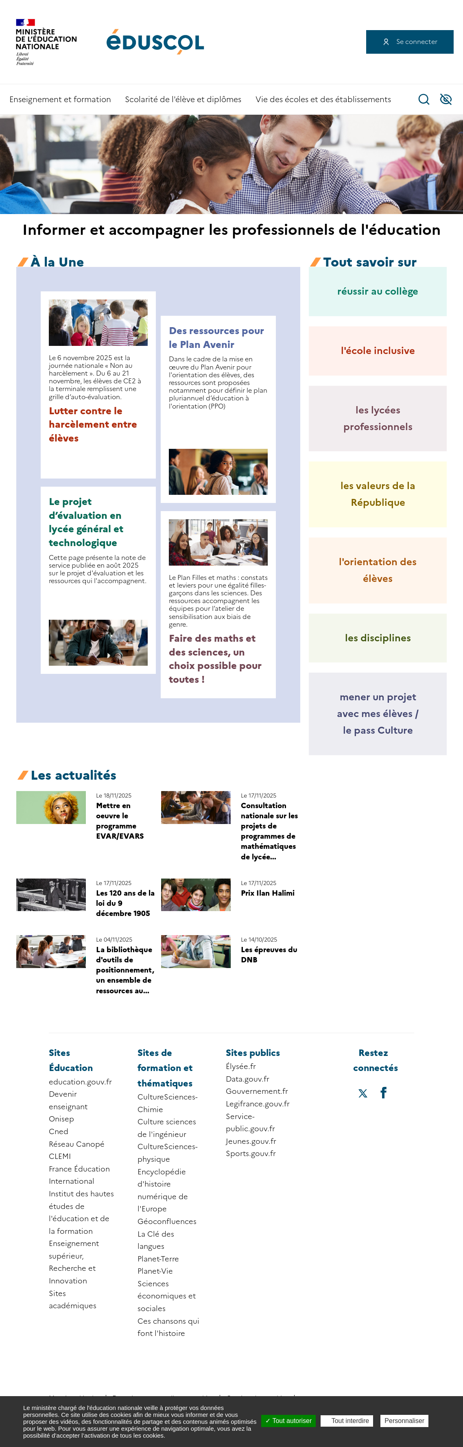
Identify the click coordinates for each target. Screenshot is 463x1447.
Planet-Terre (158, 1259)
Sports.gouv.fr (251, 1153)
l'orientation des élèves (378, 570)
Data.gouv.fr (247, 1079)
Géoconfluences (167, 1221)
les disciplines (378, 638)
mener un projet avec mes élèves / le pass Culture (378, 713)
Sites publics (253, 1052)
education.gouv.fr (80, 1082)
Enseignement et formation (60, 99)
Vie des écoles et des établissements (323, 99)
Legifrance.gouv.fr (258, 1103)
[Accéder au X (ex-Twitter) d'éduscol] (363, 1094)
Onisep (61, 1119)
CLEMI (60, 1156)
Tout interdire (347, 1420)
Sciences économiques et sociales (167, 1296)
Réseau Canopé (77, 1144)
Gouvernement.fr (257, 1091)
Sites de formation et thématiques (165, 1068)
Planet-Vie (155, 1271)
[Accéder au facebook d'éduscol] (383, 1092)
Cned (58, 1131)
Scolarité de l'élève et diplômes (183, 99)
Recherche (423, 99)
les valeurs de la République (378, 494)
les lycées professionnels (378, 418)
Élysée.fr (241, 1066)
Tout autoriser (288, 1420)
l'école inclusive (378, 350)
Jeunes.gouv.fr (251, 1141)
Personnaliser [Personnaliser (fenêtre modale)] (404, 1420)
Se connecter (416, 42)
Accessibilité (445, 99)
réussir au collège (377, 291)
